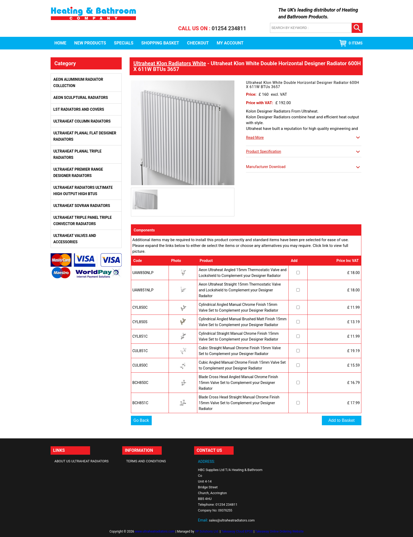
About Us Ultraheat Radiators (82, 461)
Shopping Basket (160, 42)
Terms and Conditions (146, 461)
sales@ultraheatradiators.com (232, 520)
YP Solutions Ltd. (207, 531)
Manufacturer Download (266, 167)
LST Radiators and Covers (78, 109)
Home (60, 42)
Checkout (198, 42)
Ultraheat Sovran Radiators (81, 206)
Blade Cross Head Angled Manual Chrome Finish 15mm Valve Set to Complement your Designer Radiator (238, 383)
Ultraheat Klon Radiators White (170, 63)
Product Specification (263, 151)
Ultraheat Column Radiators (82, 121)
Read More (255, 137)
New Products (90, 42)
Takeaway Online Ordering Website (279, 531)
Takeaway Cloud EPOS (237, 531)
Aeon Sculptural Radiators (80, 97)
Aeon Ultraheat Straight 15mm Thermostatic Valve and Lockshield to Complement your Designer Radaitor (240, 290)
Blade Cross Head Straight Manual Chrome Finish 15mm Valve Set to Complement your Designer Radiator (239, 403)
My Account (230, 42)
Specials (124, 42)
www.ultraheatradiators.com (155, 531)
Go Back (141, 420)
